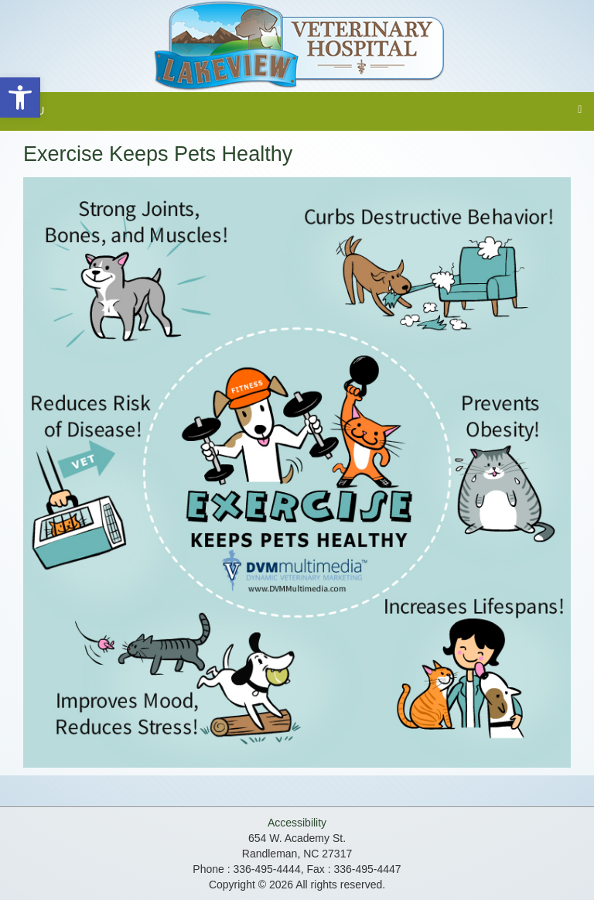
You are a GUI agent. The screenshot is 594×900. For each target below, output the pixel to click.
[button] (20, 97)
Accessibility (297, 822)
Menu (28, 110)
